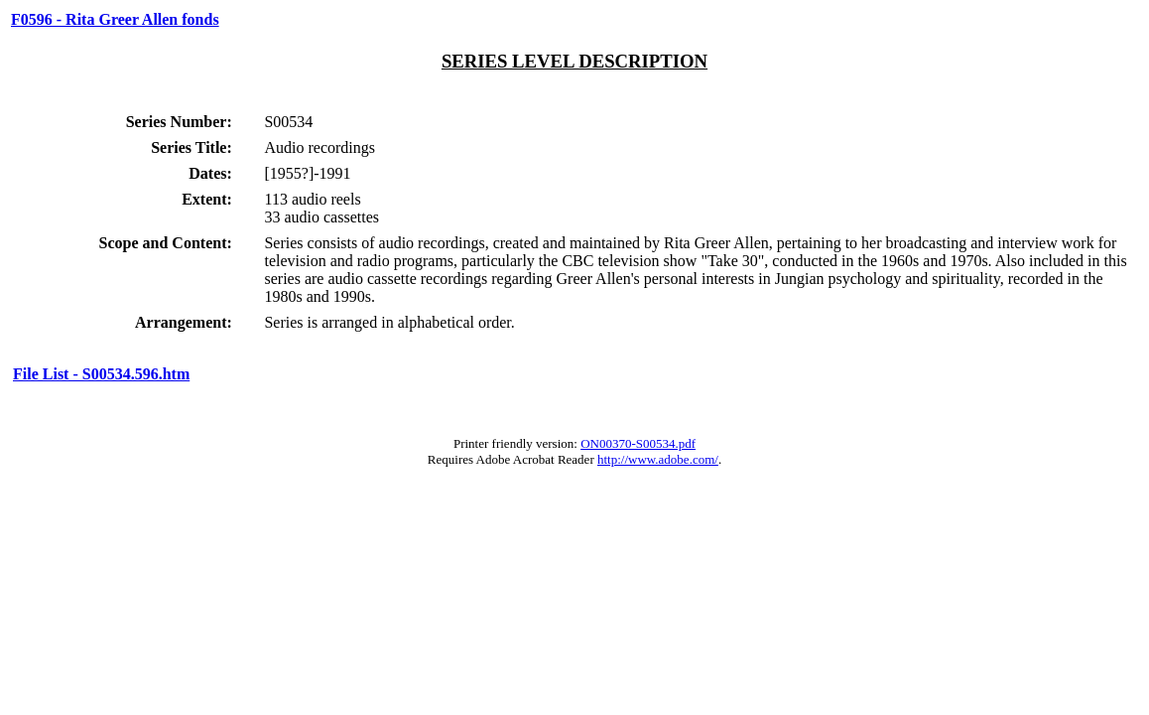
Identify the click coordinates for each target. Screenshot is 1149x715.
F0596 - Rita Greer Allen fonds (115, 19)
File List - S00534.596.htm (101, 373)
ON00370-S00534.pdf (638, 443)
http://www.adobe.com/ (657, 459)
